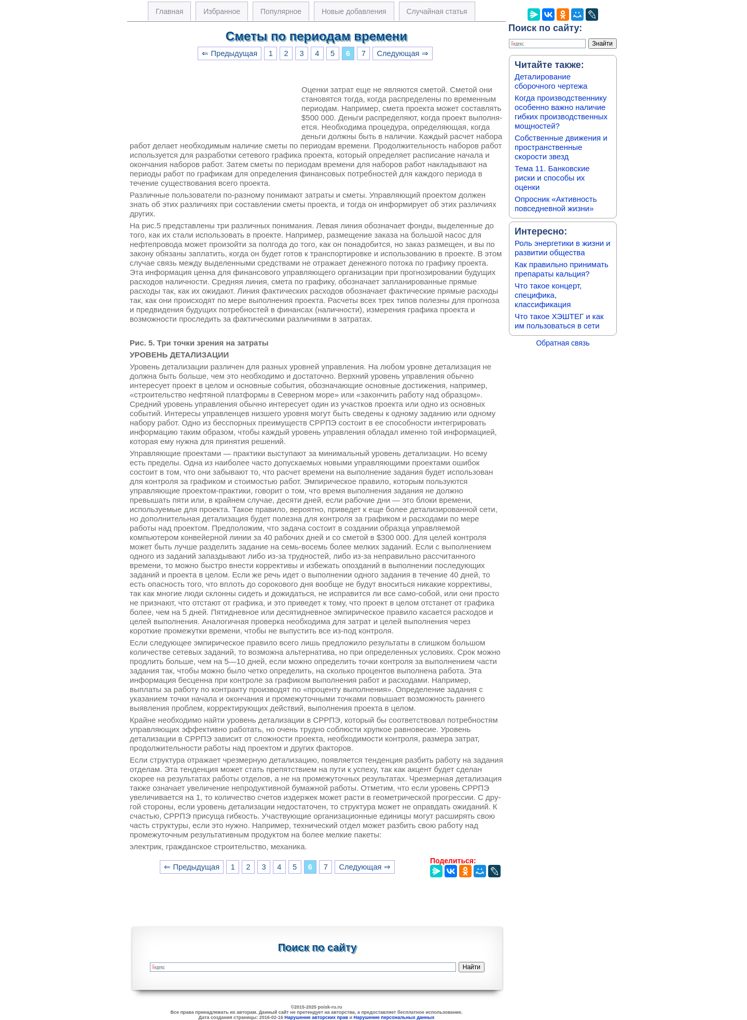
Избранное (221, 11)
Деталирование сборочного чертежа (551, 81)
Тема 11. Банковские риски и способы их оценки (552, 177)
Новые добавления (354, 11)
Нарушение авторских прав (316, 1017)
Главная (169, 11)
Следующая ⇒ (402, 53)
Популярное (280, 11)
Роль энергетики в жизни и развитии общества (563, 248)
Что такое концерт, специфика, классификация (548, 295)
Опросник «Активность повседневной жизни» (556, 204)
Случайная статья (437, 11)
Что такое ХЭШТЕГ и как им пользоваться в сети (559, 321)
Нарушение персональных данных (394, 1017)
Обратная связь (562, 343)
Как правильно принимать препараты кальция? (561, 269)
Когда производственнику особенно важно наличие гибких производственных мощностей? (561, 111)
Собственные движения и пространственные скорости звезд (561, 147)
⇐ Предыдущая (229, 53)
